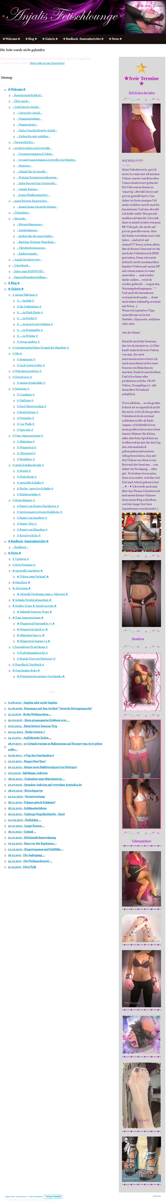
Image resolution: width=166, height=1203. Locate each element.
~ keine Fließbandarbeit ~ (33, 195)
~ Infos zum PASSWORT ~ (28, 271)
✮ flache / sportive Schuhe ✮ (35, 489)
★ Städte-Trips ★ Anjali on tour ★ (34, 606)
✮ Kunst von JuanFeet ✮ (32, 518)
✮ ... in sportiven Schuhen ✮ (35, 324)
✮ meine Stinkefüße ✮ (31, 383)
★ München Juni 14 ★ (31, 635)
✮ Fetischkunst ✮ (23, 500)
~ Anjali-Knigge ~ (28, 189)
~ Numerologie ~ (27, 125)
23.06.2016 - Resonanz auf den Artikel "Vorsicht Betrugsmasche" (50, 709)
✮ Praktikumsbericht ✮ (32, 653)
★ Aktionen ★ (21, 588)
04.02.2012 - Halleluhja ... (24, 820)
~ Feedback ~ (20, 547)
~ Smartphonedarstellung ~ (30, 277)
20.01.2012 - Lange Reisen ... (26, 826)
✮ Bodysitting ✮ (27, 412)
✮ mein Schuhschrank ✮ (28, 465)
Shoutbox (138, 639)
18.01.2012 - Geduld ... (22, 832)
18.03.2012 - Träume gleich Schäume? (32, 803)
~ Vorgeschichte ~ (23, 142)
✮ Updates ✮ (20, 559)
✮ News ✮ (14, 553)
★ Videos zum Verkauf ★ (33, 577)
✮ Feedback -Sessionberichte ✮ (28, 541)
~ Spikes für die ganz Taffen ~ (35, 236)
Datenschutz (21, 1196)
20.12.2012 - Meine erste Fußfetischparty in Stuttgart (42, 767)
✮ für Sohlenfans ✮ (29, 307)
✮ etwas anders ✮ (28, 342)
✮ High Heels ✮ (27, 477)
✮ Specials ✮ (25, 430)
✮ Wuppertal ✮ (26, 448)
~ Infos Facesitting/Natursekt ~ (37, 183)
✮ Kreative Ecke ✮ (29, 536)
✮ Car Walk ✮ (26, 424)
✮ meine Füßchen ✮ (25, 295)
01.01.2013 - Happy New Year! (27, 762)
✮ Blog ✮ (14, 283)
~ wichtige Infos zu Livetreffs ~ (32, 148)
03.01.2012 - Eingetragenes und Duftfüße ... (35, 850)
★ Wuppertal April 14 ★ (32, 629)
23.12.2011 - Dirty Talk (22, 867)
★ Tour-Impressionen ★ (28, 618)
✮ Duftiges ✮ (25, 401)
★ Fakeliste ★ (21, 582)
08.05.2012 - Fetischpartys (25, 791)
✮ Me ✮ (17, 354)
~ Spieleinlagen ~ (28, 230)
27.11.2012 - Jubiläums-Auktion (27, 773)
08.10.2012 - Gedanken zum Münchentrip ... (36, 779)
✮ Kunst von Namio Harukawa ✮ (38, 506)
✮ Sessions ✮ (20, 389)
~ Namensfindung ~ (29, 119)
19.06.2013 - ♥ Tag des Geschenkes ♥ (31, 756)
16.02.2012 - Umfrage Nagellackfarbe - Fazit (36, 814)
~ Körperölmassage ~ (30, 224)
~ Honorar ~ (24, 166)
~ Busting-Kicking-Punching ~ (36, 242)
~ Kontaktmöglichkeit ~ (27, 95)
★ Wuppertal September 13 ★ (36, 624)
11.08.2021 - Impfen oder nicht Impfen (32, 703)
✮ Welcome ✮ (16, 89)
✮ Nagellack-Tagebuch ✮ (28, 665)
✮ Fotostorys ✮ (22, 377)
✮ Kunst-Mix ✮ (27, 524)
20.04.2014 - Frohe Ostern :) (26, 732)
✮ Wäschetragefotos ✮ (27, 371)
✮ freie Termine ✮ (24, 565)
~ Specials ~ (19, 219)
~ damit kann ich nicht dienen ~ (37, 207)
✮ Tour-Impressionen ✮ (27, 436)
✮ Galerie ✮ (16, 289)
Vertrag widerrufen (53, 1196)
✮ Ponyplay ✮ (25, 418)
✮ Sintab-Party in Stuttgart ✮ (36, 659)
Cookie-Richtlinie (35, 1196)
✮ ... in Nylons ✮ (27, 336)
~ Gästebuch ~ (21, 266)
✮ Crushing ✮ (26, 395)
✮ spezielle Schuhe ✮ (30, 483)
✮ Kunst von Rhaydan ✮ (32, 530)
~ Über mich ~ (21, 101)
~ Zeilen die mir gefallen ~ (33, 136)
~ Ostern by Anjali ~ (29, 113)
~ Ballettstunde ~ (28, 254)
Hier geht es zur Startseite (47, 63)
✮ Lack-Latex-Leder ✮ (31, 365)
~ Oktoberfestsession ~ (32, 248)
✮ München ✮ (26, 442)
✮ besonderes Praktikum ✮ (30, 647)
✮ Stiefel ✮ (24, 471)
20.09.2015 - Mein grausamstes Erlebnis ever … (38, 720)
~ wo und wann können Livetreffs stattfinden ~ (47, 160)
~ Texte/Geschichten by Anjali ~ (37, 131)
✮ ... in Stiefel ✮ (27, 318)
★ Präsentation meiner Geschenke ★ (41, 676)
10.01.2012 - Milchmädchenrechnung (32, 838)
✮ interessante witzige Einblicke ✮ (39, 512)
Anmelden (156, 1196)
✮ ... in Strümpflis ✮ (30, 330)
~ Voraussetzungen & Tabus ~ (35, 154)
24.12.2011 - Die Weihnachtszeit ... (30, 861)
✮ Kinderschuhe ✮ (29, 494)
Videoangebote (141, 841)
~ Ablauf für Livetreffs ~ (32, 172)
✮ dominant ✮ (26, 359)
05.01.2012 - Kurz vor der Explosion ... (32, 844)
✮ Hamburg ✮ (26, 459)
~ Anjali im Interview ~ (27, 260)
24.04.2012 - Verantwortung (26, 797)
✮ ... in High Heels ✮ (30, 313)
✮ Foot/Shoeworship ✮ (31, 406)
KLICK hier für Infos (142, 93)
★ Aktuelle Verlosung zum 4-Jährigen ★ (42, 594)
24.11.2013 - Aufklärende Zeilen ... (29, 738)
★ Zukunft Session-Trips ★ (34, 612)
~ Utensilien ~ (21, 213)
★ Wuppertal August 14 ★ (33, 641)
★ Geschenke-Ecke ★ (26, 671)
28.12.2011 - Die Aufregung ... (26, 855)
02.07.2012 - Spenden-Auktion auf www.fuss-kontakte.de (45, 785)
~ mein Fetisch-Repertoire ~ (30, 201)
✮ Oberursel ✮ (26, 453)
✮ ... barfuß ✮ (25, 301)
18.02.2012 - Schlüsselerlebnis (27, 808)
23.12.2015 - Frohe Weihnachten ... (29, 715)
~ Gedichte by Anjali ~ (26, 107)
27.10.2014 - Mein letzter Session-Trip (32, 726)
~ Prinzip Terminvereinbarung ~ (37, 178)
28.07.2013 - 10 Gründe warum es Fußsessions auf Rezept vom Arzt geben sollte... (55, 747)
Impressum (10, 1196)
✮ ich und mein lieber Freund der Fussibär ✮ (40, 348)
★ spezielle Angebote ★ (27, 571)
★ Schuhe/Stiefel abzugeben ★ (31, 600)
